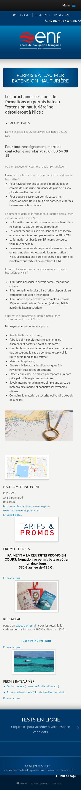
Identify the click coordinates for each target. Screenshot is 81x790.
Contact (24, 15)
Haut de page (67, 776)
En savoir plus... (12, 515)
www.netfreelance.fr (60, 770)
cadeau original (26, 625)
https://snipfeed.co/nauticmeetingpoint (27, 506)
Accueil (21, 783)
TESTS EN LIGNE (62, 15)
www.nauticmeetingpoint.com (21, 510)
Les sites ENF (41, 15)
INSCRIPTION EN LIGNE (37, 641)
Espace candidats (40, 783)
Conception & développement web (25, 770)
